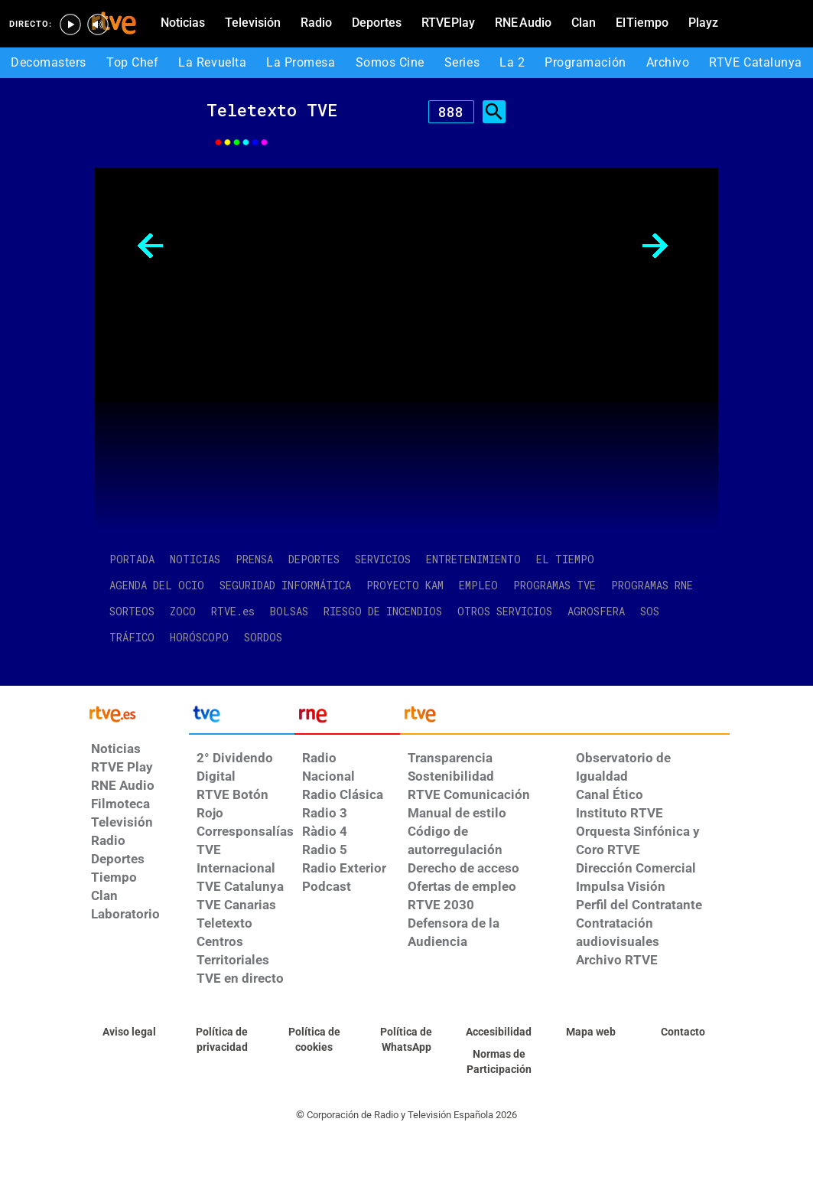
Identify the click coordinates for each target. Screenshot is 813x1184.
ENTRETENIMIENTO (473, 559)
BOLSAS (289, 611)
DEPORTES (314, 559)
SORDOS (263, 637)
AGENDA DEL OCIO (156, 585)
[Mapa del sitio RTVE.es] (590, 1032)
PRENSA (254, 559)
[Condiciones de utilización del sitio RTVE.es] (129, 1032)
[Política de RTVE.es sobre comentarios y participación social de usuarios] (499, 1062)
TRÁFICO (131, 637)
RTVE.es (233, 611)
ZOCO (183, 611)
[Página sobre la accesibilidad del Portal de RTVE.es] (499, 1032)
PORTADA (131, 559)
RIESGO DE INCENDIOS (383, 611)
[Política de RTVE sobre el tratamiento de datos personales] (222, 1040)
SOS (649, 611)
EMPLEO (478, 585)
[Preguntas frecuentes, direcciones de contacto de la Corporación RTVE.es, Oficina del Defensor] (683, 1032)
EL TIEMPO (565, 559)
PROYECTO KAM (405, 585)
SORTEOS (131, 611)
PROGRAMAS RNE (652, 585)
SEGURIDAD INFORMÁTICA (285, 585)
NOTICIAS (195, 559)
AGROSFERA (596, 611)
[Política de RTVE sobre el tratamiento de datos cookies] (314, 1040)
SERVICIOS (383, 559)
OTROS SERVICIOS (504, 611)
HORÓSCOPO (199, 637)
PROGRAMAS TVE (554, 585)
